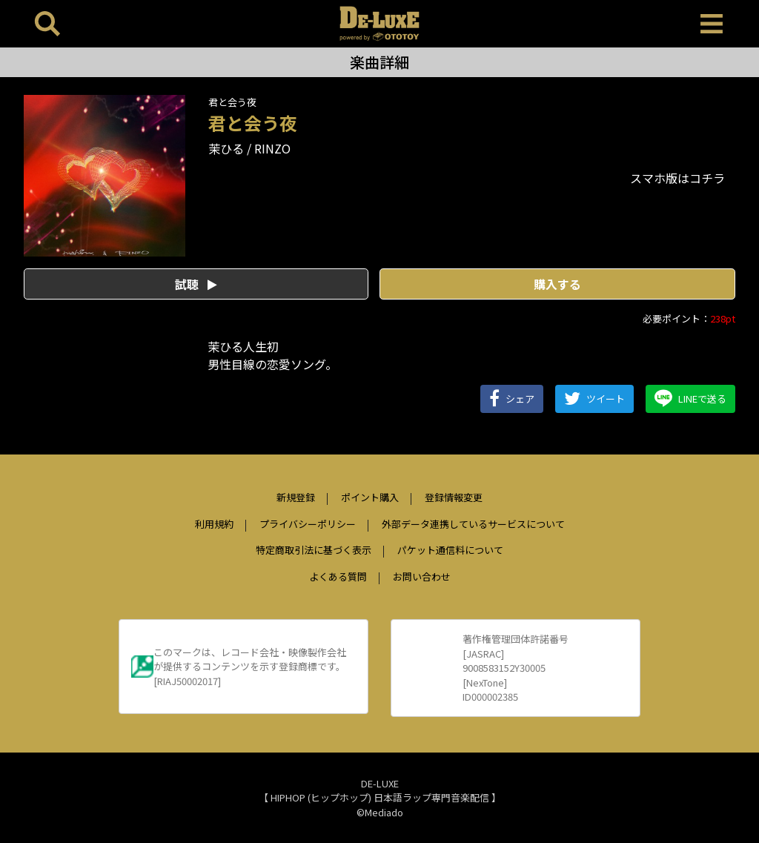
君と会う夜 (232, 102)
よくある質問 (338, 576)
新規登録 (295, 497)
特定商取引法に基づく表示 (313, 550)
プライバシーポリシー (307, 524)
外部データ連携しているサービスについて (473, 524)
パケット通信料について (450, 550)
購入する (557, 284)
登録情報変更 (454, 497)
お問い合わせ (422, 576)
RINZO (272, 148)
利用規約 (214, 524)
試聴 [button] (196, 284)
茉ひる (226, 148)
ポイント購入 (370, 497)
